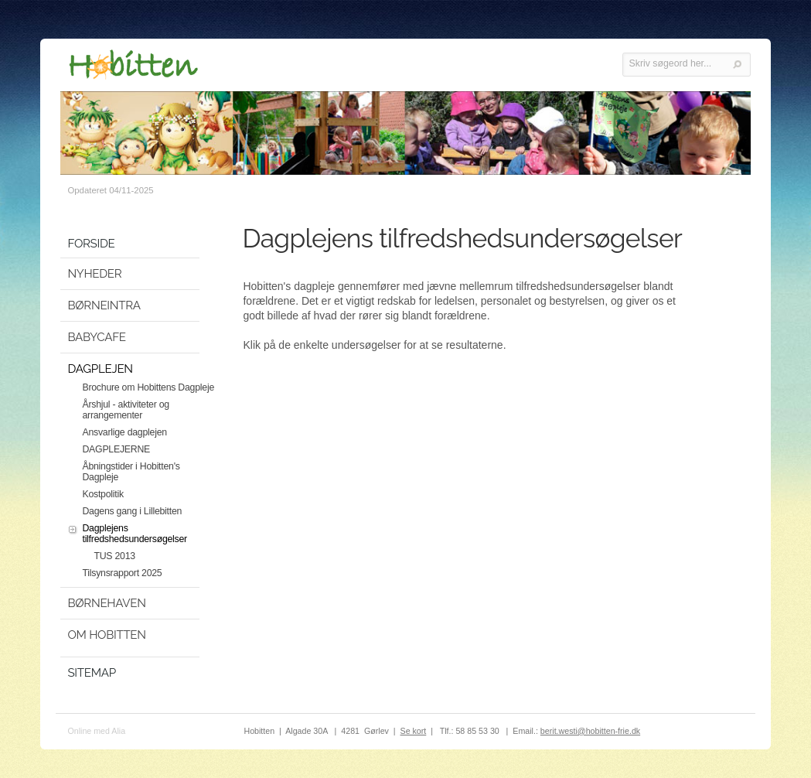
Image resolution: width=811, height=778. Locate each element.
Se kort (413, 730)
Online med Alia (96, 730)
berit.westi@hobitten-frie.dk (590, 730)
